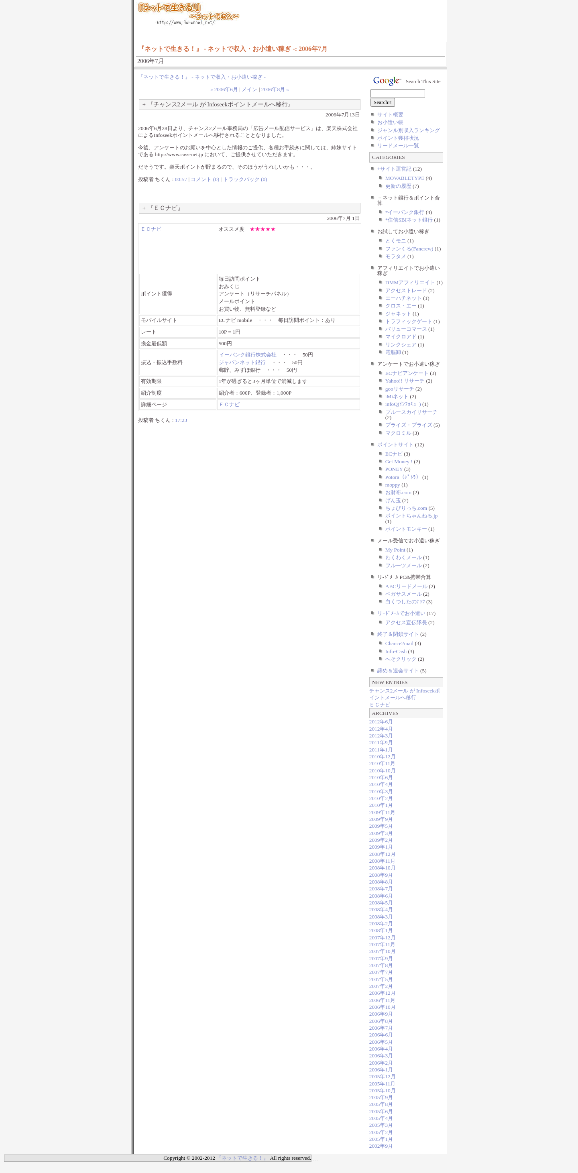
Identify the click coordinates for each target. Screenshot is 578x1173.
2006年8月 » (275, 89)
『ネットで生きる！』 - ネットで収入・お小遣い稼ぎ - (202, 77)
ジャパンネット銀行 (242, 362)
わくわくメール (403, 557)
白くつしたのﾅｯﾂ (405, 602)
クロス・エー (401, 306)
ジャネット (398, 314)
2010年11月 (382, 763)
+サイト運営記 (394, 169)
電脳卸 (393, 352)
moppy (392, 485)
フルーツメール (403, 565)
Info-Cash (396, 651)
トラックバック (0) (245, 179)
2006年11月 (382, 1000)
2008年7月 (381, 889)
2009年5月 (381, 826)
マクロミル (398, 433)
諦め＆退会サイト (398, 671)
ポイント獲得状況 (398, 138)
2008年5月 (381, 903)
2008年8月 (381, 882)
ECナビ (394, 454)
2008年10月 (382, 868)
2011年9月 (381, 742)
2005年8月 (381, 1104)
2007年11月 (382, 944)
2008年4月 (381, 909)
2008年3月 (381, 917)
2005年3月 (381, 1125)
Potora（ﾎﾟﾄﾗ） (403, 477)
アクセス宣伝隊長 (406, 622)
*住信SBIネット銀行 (409, 220)
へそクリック (401, 659)
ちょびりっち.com (406, 508)
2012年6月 (381, 722)
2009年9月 (381, 819)
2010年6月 (381, 777)
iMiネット (397, 396)
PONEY (394, 469)
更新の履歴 (398, 186)
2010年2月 (381, 798)
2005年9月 (381, 1097)
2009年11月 (382, 812)
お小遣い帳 (390, 122)
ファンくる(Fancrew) (409, 249)
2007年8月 (381, 965)
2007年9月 (381, 958)
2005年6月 (381, 1111)
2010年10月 (382, 771)
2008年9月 (381, 875)
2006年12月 (382, 993)
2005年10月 (382, 1090)
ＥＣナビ (150, 229)
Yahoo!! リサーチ (405, 381)
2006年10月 (382, 1007)
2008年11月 (382, 861)
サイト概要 (390, 115)
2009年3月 (381, 833)
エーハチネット (403, 298)
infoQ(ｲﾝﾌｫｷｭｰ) (403, 404)
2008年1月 (381, 930)
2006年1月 (381, 1070)
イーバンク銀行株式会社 (248, 355)
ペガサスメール (403, 594)
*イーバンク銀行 (405, 212)
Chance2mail (399, 643)
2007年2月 (381, 986)
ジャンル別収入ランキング (408, 130)
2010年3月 (381, 791)
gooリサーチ (399, 389)
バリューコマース (406, 329)
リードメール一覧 (398, 146)
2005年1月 (381, 1139)
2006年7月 (381, 1028)
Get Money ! (399, 461)
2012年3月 (381, 736)
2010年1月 (381, 805)
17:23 (181, 420)
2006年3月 (381, 1056)
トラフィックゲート (408, 321)
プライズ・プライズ (408, 425)
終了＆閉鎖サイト (398, 634)
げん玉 (393, 500)
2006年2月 (381, 1063)
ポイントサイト (395, 445)
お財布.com (398, 492)
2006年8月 (381, 1021)
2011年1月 (381, 750)
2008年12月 (382, 854)
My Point (395, 550)
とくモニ (395, 241)
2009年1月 (381, 847)
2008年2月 (381, 923)
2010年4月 (381, 784)
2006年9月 (381, 1014)
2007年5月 (381, 979)
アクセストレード (406, 290)
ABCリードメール (406, 586)
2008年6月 (381, 896)
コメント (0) (205, 179)
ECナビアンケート (407, 373)
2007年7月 (381, 972)
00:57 (181, 179)
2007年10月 (382, 951)
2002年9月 (381, 1146)
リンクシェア (401, 345)
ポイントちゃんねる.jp (411, 516)
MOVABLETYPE (405, 178)
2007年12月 (382, 938)
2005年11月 (382, 1084)
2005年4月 (381, 1118)
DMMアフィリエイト (410, 282)
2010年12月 (382, 756)
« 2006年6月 (224, 89)
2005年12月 (382, 1076)
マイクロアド (401, 337)
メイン (249, 89)
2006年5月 (381, 1042)
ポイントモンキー (406, 529)
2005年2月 (381, 1132)
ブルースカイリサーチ (411, 412)
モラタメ (395, 256)
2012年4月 (381, 729)
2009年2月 (381, 840)
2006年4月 (381, 1049)
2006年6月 (381, 1035)
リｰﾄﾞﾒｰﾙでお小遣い (401, 613)
